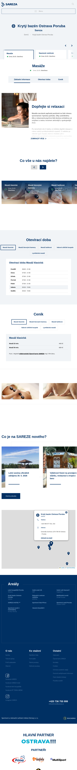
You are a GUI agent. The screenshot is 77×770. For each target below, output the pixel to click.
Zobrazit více (38, 139)
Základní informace (22, 79)
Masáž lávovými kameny (27, 247)
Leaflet (61, 572)
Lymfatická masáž (38, 253)
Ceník (60, 79)
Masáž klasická (8, 247)
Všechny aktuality (11, 501)
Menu (38, 11)
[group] (18, 54)
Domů (26, 35)
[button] (51, 548)
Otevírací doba (44, 79)
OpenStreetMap (71, 572)
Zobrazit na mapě (46, 543)
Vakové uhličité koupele (65, 247)
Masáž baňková (46, 247)
